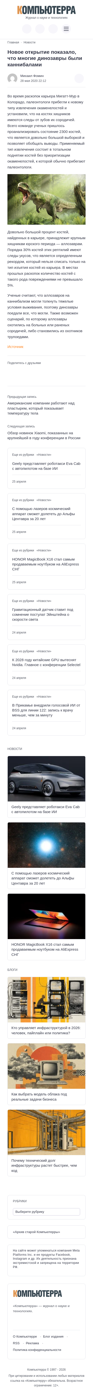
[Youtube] (25, 1322)
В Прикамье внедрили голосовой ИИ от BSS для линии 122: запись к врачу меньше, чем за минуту (46, 710)
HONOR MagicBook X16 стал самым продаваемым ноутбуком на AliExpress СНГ (45, 564)
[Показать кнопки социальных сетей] (26, 29)
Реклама (32, 1343)
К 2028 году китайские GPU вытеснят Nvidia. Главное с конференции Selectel (46, 662)
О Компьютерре (25, 1336)
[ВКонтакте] (16, 1322)
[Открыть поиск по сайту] (53, 29)
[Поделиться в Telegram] (18, 371)
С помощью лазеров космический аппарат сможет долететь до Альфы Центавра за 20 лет (43, 514)
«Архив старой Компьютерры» (36, 1232)
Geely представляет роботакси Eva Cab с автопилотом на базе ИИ (46, 466)
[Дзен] (44, 1322)
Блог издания (53, 1336)
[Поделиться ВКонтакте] (10, 371)
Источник (15, 347)
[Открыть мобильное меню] (66, 29)
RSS (16, 1343)
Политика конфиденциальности (37, 1350)
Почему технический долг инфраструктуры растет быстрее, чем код (44, 1165)
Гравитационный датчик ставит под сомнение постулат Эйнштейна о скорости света (42, 614)
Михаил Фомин (32, 76)
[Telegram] (34, 1322)
